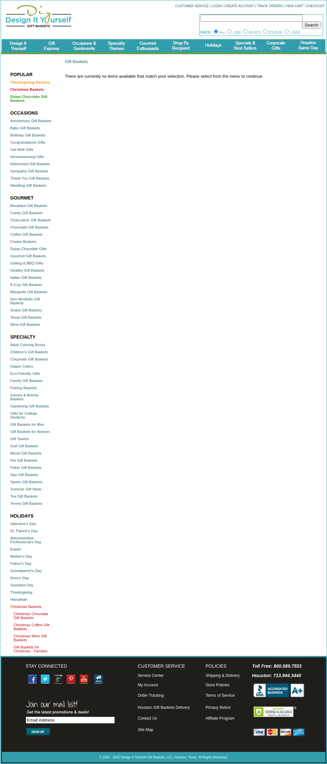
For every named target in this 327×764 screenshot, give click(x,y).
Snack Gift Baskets (26, 310)
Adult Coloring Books (27, 345)
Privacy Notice (217, 707)
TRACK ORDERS (270, 6)
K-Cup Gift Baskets (26, 285)
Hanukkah (18, 599)
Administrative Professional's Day (25, 540)
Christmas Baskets (26, 607)
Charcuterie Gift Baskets (30, 220)
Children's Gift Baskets (29, 352)
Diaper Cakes (21, 366)
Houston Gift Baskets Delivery (164, 707)
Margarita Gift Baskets (29, 292)
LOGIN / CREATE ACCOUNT (233, 6)
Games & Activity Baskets (24, 397)
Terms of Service (219, 695)
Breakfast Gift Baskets (29, 206)
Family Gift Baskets (26, 381)
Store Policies (217, 685)
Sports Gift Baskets (26, 482)
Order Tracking (151, 695)
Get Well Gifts (22, 149)
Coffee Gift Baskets (26, 234)
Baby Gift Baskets (25, 128)
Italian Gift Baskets (26, 277)
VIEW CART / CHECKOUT (305, 6)
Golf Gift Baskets (24, 446)
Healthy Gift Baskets (27, 270)
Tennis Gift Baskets (26, 503)
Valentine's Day (23, 524)
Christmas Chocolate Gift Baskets (31, 616)
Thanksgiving (21, 592)
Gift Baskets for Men (27, 424)
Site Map (145, 729)
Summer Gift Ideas (26, 489)
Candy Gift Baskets (26, 213)
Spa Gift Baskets (24, 475)
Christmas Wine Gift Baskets (30, 638)
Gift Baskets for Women (30, 432)
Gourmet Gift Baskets (28, 256)
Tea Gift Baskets (24, 496)
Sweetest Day (22, 585)
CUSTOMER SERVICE (192, 6)
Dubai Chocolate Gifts (28, 249)
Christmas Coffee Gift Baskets (32, 627)
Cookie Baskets (23, 242)
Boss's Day (19, 578)
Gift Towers (19, 439)
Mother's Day (21, 556)
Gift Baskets (76, 61)
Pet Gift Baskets (23, 460)
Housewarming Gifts (27, 157)
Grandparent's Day (26, 571)
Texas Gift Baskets (25, 317)
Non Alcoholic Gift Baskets (25, 301)
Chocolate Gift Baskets (29, 227)
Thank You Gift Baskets (30, 178)
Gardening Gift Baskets (29, 406)
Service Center (151, 675)
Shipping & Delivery (222, 675)
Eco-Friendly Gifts (25, 373)
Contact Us (147, 718)
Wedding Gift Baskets (28, 185)
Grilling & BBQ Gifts (26, 263)
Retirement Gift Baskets (30, 164)
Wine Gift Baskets (25, 324)
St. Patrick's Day (24, 531)
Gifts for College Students (23, 415)
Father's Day (21, 563)
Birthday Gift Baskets (27, 135)
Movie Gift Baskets (26, 453)
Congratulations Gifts (27, 142)
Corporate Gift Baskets (29, 359)
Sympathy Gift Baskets (29, 171)
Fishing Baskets (23, 388)
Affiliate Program (219, 718)
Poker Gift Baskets (25, 468)
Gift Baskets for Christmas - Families (31, 649)
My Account (148, 685)
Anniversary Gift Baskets (31, 121)
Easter (15, 549)
